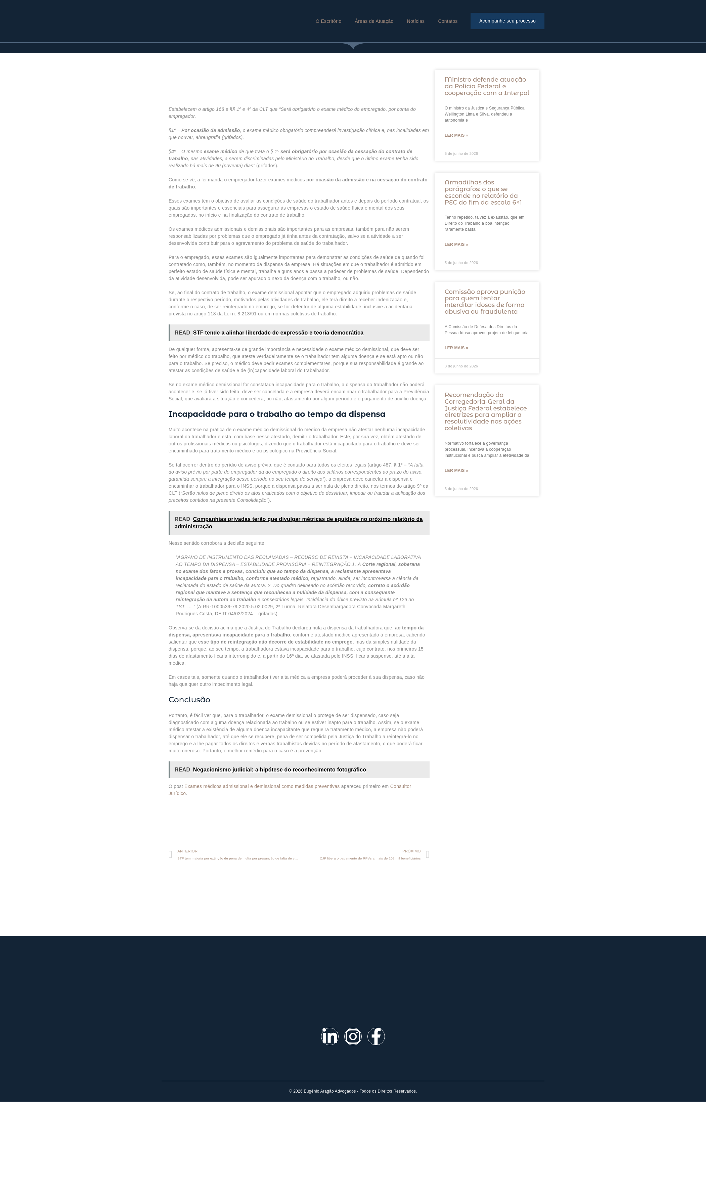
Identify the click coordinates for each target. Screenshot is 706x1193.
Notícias (416, 21)
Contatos (447, 21)
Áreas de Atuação (374, 21)
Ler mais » (456, 135)
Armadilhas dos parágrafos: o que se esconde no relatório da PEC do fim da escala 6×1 (483, 192)
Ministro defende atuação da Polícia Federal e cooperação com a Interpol (487, 86)
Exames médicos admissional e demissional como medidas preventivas (262, 786)
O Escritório (328, 21)
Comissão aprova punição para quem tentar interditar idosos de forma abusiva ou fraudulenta (485, 301)
